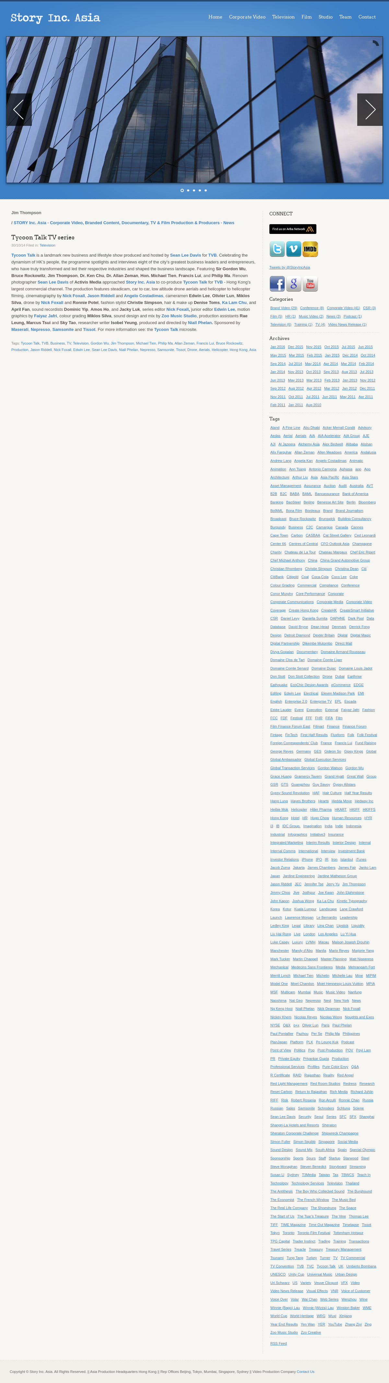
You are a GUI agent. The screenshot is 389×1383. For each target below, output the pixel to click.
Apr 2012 (314, 388)
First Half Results (314, 735)
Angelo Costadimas (143, 295)
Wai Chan (309, 1299)
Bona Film (294, 511)
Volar (295, 1299)
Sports (298, 1158)
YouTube (335, 1324)
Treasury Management (343, 1249)
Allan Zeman (184, 343)
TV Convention (282, 1266)
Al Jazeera (286, 444)
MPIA (370, 984)
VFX (344, 1283)
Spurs (311, 1158)
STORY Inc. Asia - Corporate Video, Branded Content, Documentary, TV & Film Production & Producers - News (124, 222)
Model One (279, 984)
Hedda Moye (342, 801)
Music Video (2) (311, 316)
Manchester (279, 950)
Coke (353, 577)
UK (340, 1266)
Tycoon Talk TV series (43, 237)
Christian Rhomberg (286, 569)
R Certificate (280, 1075)
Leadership (348, 917)
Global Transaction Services (292, 768)
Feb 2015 (314, 355)
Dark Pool (356, 618)
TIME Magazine (293, 1225)
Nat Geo (296, 1000)
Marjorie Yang (363, 950)
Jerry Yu (332, 884)
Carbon (297, 535)
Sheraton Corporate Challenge (294, 1133)
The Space (347, 1208)
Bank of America (355, 494)
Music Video (335, 992)
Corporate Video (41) (343, 308)
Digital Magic (360, 635)
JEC (298, 884)
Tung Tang (295, 1258)
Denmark (339, 627)
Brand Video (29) (283, 308)
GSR (274, 784)
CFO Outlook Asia (335, 544)
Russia (367, 1100)
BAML (307, 494)
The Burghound (360, 1191)
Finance (333, 726)
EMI (361, 693)
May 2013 (295, 380)
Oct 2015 (331, 347)
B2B (273, 494)
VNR (334, 1291)
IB (277, 826)
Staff (322, 1158)
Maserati (20, 329)
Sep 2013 (331, 372)
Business (58, 343)
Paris (325, 1025)
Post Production (330, 1050)
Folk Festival (367, 735)
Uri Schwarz (279, 1283)
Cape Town (279, 535)
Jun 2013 (277, 380)
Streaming (357, 1167)
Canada (342, 527)
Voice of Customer (355, 1291)
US (294, 1283)
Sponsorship (280, 1158)
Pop (311, 1050)
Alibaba (352, 444)
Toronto (289, 1233)
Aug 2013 (349, 372)
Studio (326, 17)
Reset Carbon (281, 1092)
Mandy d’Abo (302, 950)
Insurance (336, 834)
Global (371, 751)
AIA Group (351, 436)
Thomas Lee (359, 1216)
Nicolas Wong (331, 1017)
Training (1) (303, 324)
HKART (341, 809)
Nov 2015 (313, 347)
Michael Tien (146, 343)
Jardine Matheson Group (337, 876)
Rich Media (339, 1092)
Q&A (355, 1067)
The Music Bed (344, 1200)
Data (370, 618)
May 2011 (348, 397)
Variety (306, 1283)
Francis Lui (205, 343)
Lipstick (342, 926)
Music (318, 992)
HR (305, 818)
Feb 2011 (277, 405)
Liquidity (357, 926)
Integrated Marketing (286, 842)
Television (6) (280, 324)
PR (272, 1059)
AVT (369, 486)
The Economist (282, 1200)
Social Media (347, 1142)
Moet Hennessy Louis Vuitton (340, 984)
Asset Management (285, 486)
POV (349, 1050)
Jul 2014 (295, 364)
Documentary (307, 652)
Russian (276, 1108)
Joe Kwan (326, 892)
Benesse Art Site (330, 502)
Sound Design (281, 1150)
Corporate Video (247, 17)
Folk (351, 735)
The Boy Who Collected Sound (320, 1191)
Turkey (311, 1258)
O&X (286, 1025)
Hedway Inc (364, 801)
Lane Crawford (351, 909)
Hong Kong (238, 350)
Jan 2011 (295, 405)
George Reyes (281, 751)
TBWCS (347, 1175)
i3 (271, 826)
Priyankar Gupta (316, 1059)
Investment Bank (351, 851)
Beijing (308, 502)
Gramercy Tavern (308, 776)
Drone (192, 350)
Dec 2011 (367, 388)
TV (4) (320, 324)
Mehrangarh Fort (361, 967)
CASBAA (313, 535)
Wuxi (332, 1316)
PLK (309, 1042)
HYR (368, 818)
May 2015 (278, 355)
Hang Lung (279, 801)
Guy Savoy (321, 784)
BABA (294, 494)
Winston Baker (348, 1308)
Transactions (359, 1241)
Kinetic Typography (352, 901)
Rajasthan (312, 1075)
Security (305, 1117)
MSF (274, 992)
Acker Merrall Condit (339, 428)
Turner (325, 1258)
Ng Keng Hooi (281, 1009)
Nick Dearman (328, 1009)
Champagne (362, 544)
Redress (350, 1084)
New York (341, 1000)
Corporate (336, 594)
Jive (296, 892)
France (326, 743)
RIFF (274, 1100)
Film (306, 17)
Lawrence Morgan (299, 917)
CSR (274, 618)
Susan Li (277, 1175)
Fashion (368, 710)
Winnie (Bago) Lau (285, 1308)
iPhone (307, 859)
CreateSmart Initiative (357, 610)
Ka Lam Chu (234, 302)
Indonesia (353, 826)
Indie (339, 826)
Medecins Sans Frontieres (312, 967)
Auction (330, 486)
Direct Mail (343, 643)
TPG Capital (280, 1241)
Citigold (293, 577)
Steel (365, 1158)
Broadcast (278, 519)
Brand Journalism (349, 511)
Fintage (276, 735)
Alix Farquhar (280, 452)
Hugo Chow (320, 818)
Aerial (287, 436)
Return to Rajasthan (311, 1092)
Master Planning (334, 959)
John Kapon (279, 901)
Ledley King (279, 926)
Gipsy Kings (353, 751)
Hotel (295, 818)
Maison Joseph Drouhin (351, 942)
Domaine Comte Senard (289, 668)
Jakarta (299, 867)
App (367, 469)
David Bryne (298, 627)
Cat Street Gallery (337, 535)
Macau (323, 942)
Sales (290, 1108)
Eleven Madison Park (338, 693)
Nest (327, 1000)
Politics (299, 1050)
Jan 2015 (332, 355)
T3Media (309, 1175)
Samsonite (63, 329)
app (358, 469)
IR (326, 859)
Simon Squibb (304, 1142)
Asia (252, 350)
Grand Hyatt (334, 776)
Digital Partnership (285, 643)
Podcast (347, 1042)
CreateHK (329, 610)
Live (297, 934)
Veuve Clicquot (326, 1283)
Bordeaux (312, 511)
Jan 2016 (277, 347)
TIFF (274, 1225)
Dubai (340, 676)
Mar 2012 (331, 388)
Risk (284, 1100)
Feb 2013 (331, 380)
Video (355, 1283)
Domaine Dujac (324, 668)
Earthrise (355, 676)
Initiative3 (317, 834)
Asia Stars (350, 477)
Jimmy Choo (280, 892)
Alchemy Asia (309, 444)
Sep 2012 (278, 388)
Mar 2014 (348, 364)
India (328, 826)
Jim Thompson (122, 343)
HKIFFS (369, 809)
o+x (296, 1025)
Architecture (279, 477)
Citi (364, 569)
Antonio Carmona (323, 469)
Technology (279, 1183)
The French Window (313, 1200)
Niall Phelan (200, 322)
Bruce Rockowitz (229, 343)
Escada (350, 701)
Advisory (364, 428)
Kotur (287, 909)
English (276, 701)
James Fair (347, 867)
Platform (296, 1042)
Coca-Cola (320, 577)
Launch (276, 917)
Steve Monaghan (283, 1167)
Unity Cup (296, 1274)
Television (283, 17)
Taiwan (324, 1175)
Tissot (89, 329)
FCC (274, 718)
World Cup (278, 1316)
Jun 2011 (329, 397)
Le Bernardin (326, 917)
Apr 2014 (331, 364)
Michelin (322, 975)
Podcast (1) (353, 316)
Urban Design (346, 1274)
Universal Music (319, 1274)
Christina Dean (347, 569)
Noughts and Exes (359, 1017)
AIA (312, 436)
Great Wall (355, 776)
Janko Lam (367, 867)
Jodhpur (308, 892)
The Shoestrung (323, 1208)
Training (339, 1241)
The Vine (339, 1216)
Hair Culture (332, 793)
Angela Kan (303, 461)
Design (275, 635)
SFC (343, 1117)
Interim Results (318, 842)
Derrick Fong (359, 627)
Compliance (328, 585)
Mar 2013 (314, 380)
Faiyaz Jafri (45, 315)
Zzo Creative (311, 1332)
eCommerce (341, 685)
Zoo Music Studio (178, 315)
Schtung (343, 1108)
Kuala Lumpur (305, 909)
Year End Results (284, 1324)
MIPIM (371, 975)
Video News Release (286, 1291)
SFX (352, 1117)
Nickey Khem (280, 1017)
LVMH (310, 942)
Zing (368, 1324)
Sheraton (329, 1125)
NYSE (275, 1025)
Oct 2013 (313, 372)
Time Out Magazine (324, 1225)
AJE (366, 436)
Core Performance (310, 594)
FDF (284, 718)
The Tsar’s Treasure (313, 1216)
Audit (342, 486)
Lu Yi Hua (348, 934)
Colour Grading (282, 585)
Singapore (326, 1142)
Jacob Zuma (280, 867)
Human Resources (346, 818)
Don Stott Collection (304, 676)
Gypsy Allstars (344, 784)
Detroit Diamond (297, 635)
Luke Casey (279, 942)
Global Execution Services (325, 759)
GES (317, 751)
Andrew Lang (280, 461)
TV (69, 343)
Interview (328, 851)
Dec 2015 (295, 347)
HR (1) (290, 316)
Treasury (316, 1249)
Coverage (278, 610)
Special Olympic (362, 1150)
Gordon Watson (330, 768)
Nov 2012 (367, 380)
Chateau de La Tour (300, 552)
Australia (357, 486)
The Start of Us (282, 1216)
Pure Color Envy (335, 1067)
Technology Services (307, 1183)
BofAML (276, 511)
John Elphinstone (350, 892)
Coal (305, 577)
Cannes (357, 527)
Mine (359, 975)
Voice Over (279, 1299)
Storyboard (338, 1167)
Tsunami (277, 1258)
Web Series (329, 1299)
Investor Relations (284, 859)
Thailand (352, 1183)
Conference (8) (312, 308)
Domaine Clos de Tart (287, 660)
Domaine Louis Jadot (355, 668)
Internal (365, 842)
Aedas (275, 436)
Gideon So (332, 751)
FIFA (329, 718)
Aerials (204, 350)
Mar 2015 (296, 355)
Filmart (318, 726)
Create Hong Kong (303, 610)
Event (298, 710)
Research (367, 1084)
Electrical (311, 693)
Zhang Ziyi (353, 1324)
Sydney (293, 1175)
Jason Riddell (101, 295)
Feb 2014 (366, 364)
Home (215, 17)
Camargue (324, 527)
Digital (342, 635)
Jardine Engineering (299, 876)
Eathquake (279, 685)
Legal (296, 926)
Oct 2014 (368, 355)
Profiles (314, 1067)
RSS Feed (278, 1343)
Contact (367, 17)
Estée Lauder (280, 710)
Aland (274, 428)
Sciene (358, 1108)
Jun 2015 (365, 347)
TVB (212, 255)
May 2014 (313, 364)
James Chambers (322, 867)
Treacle (300, 1249)
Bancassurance (327, 494)
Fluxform (338, 735)
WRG (321, 1316)
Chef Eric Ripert (362, 552)
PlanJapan (278, 1042)
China (312, 560)
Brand (328, 511)
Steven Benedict (313, 1167)
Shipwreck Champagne (340, 1133)
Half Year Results (358, 793)
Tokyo (275, 1233)
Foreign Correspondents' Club (294, 743)
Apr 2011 (366, 397)
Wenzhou (348, 1299)
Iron (334, 859)
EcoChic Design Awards (309, 685)
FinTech (291, 735)
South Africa (325, 1150)
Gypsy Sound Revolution (290, 793)
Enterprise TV (321, 701)
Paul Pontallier (281, 1034)
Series (331, 1117)
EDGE (359, 685)
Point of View (280, 1050)
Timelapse (351, 1225)
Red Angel (345, 1075)
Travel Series (280, 1249)
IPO (319, 859)
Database (278, 627)
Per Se (316, 1034)
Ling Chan (325, 926)
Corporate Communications (292, 602)
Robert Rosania (303, 1100)
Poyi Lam (363, 1050)
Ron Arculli (327, 1100)
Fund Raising (365, 743)
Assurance (312, 486)
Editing (275, 693)
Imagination (312, 826)
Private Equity (289, 1059)
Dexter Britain (324, 635)
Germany (303, 751)
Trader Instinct (304, 1241)
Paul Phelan (341, 1025)
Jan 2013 (350, 380)
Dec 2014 (350, 355)
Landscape (328, 909)
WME (367, 1308)
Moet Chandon (302, 984)
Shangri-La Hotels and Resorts (294, 1125)
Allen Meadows (329, 452)
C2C (309, 527)
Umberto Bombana (361, 1266)
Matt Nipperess (361, 959)
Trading (324, 1241)
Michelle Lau (342, 975)
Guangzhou (300, 784)
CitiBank (277, 577)
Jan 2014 (277, 372)
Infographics (297, 834)
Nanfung (355, 992)
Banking (276, 502)
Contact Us (305, 1372)
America (351, 452)
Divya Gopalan (282, 652)
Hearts (323, 801)
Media (340, 967)
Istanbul (346, 859)
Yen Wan (308, 1324)
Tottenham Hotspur (348, 1233)
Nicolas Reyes (305, 1017)
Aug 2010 (313, 405)
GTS (285, 784)
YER (321, 1324)
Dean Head (320, 627)
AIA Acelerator (329, 436)
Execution (314, 710)
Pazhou (302, 1034)
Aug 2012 (296, 388)
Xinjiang (345, 1316)
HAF (316, 793)
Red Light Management (288, 1084)
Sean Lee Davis (185, 255)
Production (20, 350)
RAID (297, 1075)
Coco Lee (339, 577)
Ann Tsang (297, 469)
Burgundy (278, 527)
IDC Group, (291, 826)
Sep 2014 (278, 364)
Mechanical (279, 967)
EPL (338, 701)
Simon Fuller (280, 1142)
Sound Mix (304, 1150)
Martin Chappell (305, 959)
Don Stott (277, 676)
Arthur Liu (300, 477)
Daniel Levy (290, 618)
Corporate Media (330, 602)
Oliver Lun (310, 1025)
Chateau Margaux (333, 552)
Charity (276, 552)
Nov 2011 (278, 397)
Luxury (297, 942)
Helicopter (220, 350)
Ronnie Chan (349, 1100)
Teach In (364, 1175)
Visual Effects (317, 1291)
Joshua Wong (303, 901)
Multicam (288, 992)
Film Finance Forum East (290, 726)
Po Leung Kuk (327, 1042)
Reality (328, 1075)
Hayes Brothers (303, 801)
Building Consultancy (354, 519)
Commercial (307, 585)
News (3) (333, 316)
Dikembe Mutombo (317, 643)
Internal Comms (283, 851)
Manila (321, 950)
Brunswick (327, 519)
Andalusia (368, 452)
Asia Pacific (330, 477)
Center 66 (278, 544)
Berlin (351, 502)
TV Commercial (353, 1258)
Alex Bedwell (333, 444)
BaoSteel (293, 502)
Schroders (326, 1108)
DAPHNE (337, 618)
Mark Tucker (280, 959)
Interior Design (344, 842)
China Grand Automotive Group (345, 560)
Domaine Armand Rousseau (343, 652)
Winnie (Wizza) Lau (318, 1308)
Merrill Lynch (280, 975)
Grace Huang (280, 776)
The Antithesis (281, 1191)
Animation (278, 469)
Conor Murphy (281, 594)
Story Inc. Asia (140, 282)
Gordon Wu (99, 343)
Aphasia (345, 469)
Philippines (351, 1034)
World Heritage (302, 1316)
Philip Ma (165, 343)
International (308, 851)
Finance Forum (355, 726)
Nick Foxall (74, 295)
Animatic (356, 461)
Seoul (318, 1117)
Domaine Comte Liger (325, 660)
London (309, 934)
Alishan (366, 444)
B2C (283, 494)
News (356, 1000)
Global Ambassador (285, 759)
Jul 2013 (366, 372)
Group (371, 776)
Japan (275, 876)
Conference (350, 585)
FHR (319, 718)
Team (345, 17)
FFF (309, 718)
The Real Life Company (289, 1208)
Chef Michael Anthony (287, 560)
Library (308, 926)
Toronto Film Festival (313, 1233)
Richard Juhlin (362, 1092)
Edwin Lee (224, 309)
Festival (296, 718)
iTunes (361, 859)
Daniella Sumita (314, 618)
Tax (335, 1175)
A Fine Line (291, 428)
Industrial (277, 834)
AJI (273, 444)
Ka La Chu (325, 901)
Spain (342, 1150)
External (331, 710)
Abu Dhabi (311, 428)
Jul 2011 (313, 397)
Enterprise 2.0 (296, 701)
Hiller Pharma (321, 809)
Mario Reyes (339, 950)
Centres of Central (303, 544)
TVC (310, 1266)
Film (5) (276, 316)
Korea (275, 909)
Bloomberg (367, 502)
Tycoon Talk (23, 255)
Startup (334, 1158)
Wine (364, 1299)
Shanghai (366, 1117)
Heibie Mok (279, 809)
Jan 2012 (349, 388)
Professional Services (287, 1067)
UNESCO (278, 1274)
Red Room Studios (325, 1084)
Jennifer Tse (314, 884)
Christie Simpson (318, 569)
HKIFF (354, 809)
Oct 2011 (296, 397)
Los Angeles (328, 934)
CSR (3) (369, 308)
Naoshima (278, 1000)
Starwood (350, 1158)
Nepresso (40, 329)
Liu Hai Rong (280, 934)
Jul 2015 (348, 347)
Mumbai (304, 992)
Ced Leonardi (365, 535)
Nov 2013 (295, 372)
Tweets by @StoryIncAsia (289, 267)
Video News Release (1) (347, 324)
